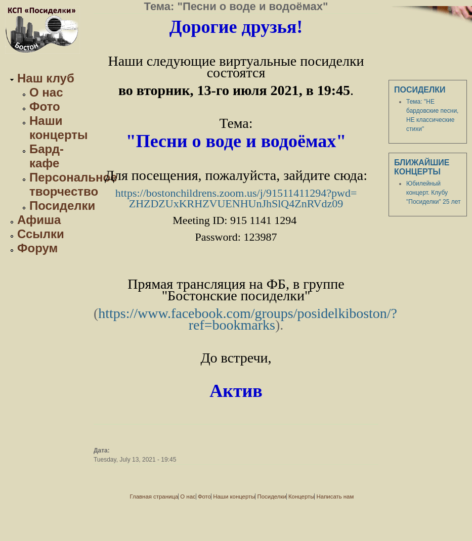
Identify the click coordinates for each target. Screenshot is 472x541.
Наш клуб (45, 78)
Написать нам (335, 496)
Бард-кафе (46, 156)
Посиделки (62, 205)
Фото (44, 106)
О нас (46, 92)
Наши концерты (58, 128)
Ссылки (40, 234)
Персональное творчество (73, 184)
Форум (37, 248)
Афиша (39, 220)
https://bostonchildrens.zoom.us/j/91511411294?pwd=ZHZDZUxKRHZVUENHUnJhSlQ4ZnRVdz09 (236, 198)
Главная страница (154, 496)
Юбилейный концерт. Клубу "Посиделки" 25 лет (433, 192)
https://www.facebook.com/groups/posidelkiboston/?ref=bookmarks (247, 319)
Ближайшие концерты (422, 167)
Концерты (301, 496)
